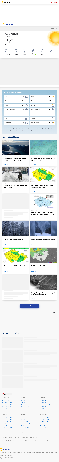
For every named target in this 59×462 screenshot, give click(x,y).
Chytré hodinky (5, 442)
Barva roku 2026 (32, 432)
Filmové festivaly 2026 (7, 421)
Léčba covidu (26, 432)
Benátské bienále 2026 (7, 427)
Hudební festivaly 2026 (7, 417)
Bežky (27, 437)
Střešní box (19, 437)
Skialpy (23, 437)
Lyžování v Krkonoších (44, 400)
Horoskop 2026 (5, 410)
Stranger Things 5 (6, 425)
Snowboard (10, 437)
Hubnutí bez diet (24, 402)
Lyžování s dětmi (43, 408)
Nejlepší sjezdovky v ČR (45, 404)
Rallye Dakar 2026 (44, 427)
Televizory (49, 440)
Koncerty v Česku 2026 (7, 419)
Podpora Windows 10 (41, 432)
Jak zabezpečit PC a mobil (8, 434)
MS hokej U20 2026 (25, 427)
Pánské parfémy (12, 442)
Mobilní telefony (15, 440)
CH (28, 128)
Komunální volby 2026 (7, 404)
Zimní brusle (31, 437)
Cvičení (22, 404)
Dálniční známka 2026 (44, 417)
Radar (46, 452)
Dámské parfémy (31, 440)
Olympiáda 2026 (5, 408)
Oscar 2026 (4, 423)
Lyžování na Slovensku (44, 406)
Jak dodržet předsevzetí (26, 400)
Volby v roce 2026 (6, 400)
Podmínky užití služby (17, 452)
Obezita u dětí (24, 410)
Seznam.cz (54, 2)
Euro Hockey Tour (25, 425)
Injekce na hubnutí (25, 408)
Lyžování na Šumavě (44, 402)
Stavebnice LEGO (23, 440)
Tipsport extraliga (25, 419)
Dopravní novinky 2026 (44, 419)
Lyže (15, 437)
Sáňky (38, 437)
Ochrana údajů (27, 452)
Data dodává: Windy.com (38, 452)
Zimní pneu (37, 440)
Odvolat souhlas (53, 452)
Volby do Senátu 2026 (7, 402)
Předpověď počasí (18, 432)
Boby (36, 437)
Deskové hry (43, 440)
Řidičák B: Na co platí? (44, 421)
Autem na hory (43, 410)
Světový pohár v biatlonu (26, 423)
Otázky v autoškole (44, 423)
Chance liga (23, 417)
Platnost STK (42, 425)
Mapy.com (12, 432)
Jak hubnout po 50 (25, 406)
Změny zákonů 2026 (6, 406)
